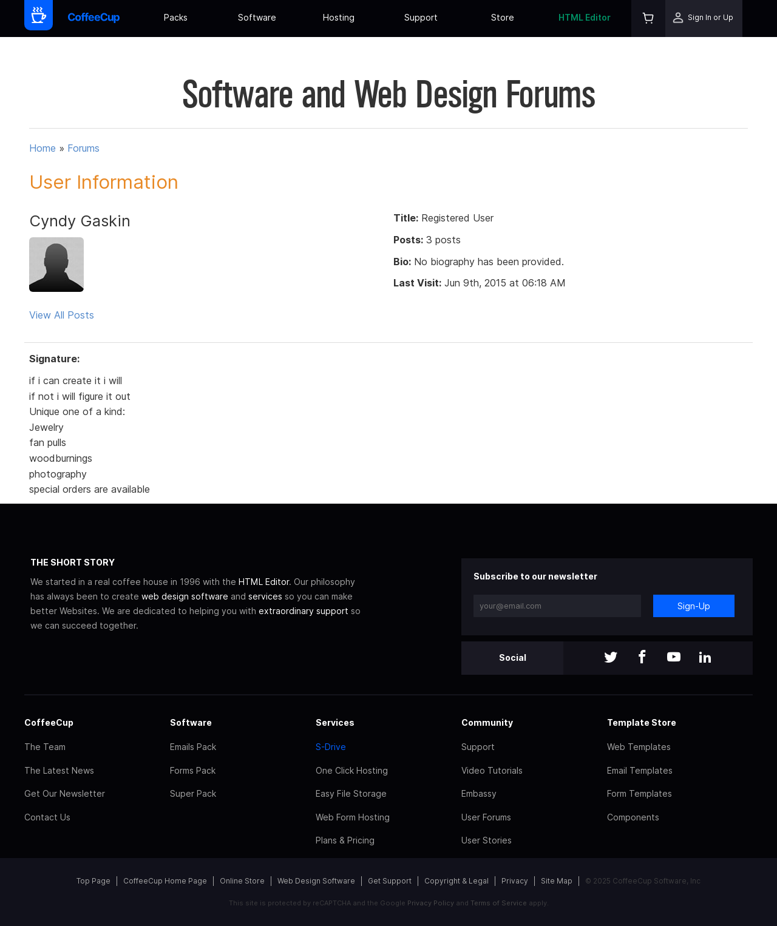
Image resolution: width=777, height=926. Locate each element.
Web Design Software (316, 880)
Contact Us (47, 817)
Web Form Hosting (353, 817)
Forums (83, 148)
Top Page (93, 880)
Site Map (556, 880)
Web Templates (639, 747)
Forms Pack (192, 770)
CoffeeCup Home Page (165, 880)
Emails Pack (193, 747)
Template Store (641, 722)
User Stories (486, 840)
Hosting (339, 17)
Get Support (390, 880)
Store (502, 17)
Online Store (242, 880)
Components (633, 817)
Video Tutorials (492, 770)
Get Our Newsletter (64, 793)
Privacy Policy (430, 903)
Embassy (479, 793)
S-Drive (331, 747)
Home (42, 148)
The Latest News (59, 770)
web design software (184, 596)
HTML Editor (584, 17)
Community (487, 722)
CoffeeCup (48, 722)
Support (421, 17)
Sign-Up (693, 606)
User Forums (486, 817)
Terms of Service (498, 903)
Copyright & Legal (456, 880)
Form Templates (639, 793)
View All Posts (61, 315)
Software (257, 17)
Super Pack (193, 793)
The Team (45, 747)
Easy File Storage (351, 793)
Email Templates (640, 770)
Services (335, 722)
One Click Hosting (352, 770)
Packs (176, 17)
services (265, 596)
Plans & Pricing (345, 840)
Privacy (514, 880)
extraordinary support (303, 611)
